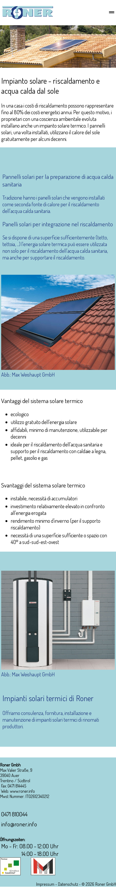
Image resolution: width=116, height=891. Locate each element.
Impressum (45, 884)
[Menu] (111, 12)
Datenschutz (68, 884)
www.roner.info (22, 791)
